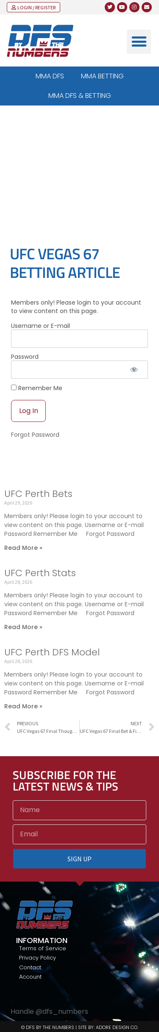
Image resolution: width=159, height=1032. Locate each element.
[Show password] (134, 370)
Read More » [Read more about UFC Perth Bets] (23, 548)
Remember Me (36, 388)
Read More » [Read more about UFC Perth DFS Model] (23, 706)
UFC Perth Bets (38, 493)
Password (25, 356)
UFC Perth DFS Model (52, 652)
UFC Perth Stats (40, 573)
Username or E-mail (40, 326)
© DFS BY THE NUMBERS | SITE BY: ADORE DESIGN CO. (79, 1027)
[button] (139, 42)
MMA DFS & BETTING (79, 95)
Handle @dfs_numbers (49, 1011)
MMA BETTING (102, 76)
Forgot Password (35, 434)
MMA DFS (50, 76)
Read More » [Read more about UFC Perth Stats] (23, 627)
